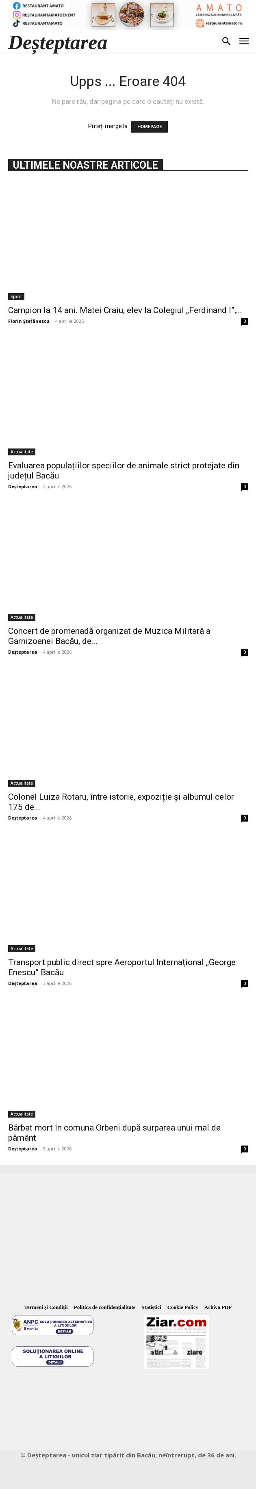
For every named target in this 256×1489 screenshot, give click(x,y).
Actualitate (22, 452)
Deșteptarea (22, 486)
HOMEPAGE (149, 126)
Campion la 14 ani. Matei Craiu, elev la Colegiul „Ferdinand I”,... (125, 310)
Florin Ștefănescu (29, 321)
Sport (16, 296)
